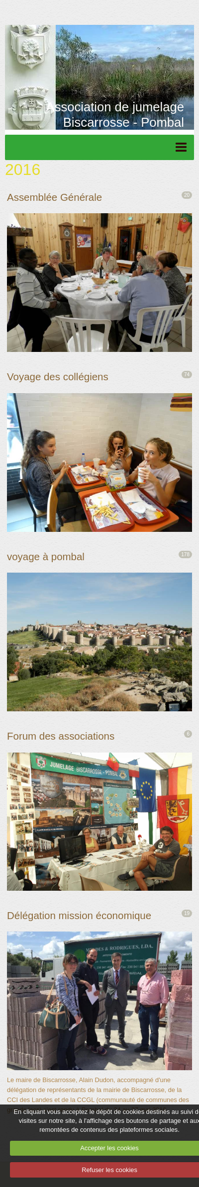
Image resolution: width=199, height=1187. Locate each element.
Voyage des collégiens (57, 376)
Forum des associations (60, 736)
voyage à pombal (46, 556)
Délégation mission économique (79, 915)
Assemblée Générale (54, 197)
